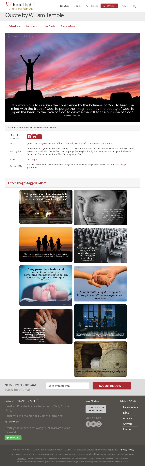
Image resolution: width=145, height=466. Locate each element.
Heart (97, 143)
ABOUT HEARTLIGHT (21, 401)
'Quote (41, 183)
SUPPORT (12, 422)
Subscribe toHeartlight (96, 409)
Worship (70, 143)
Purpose (43, 143)
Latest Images (32, 26)
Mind (83, 143)
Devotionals (130, 407)
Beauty (51, 143)
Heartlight (32, 159)
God (36, 143)
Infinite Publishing (52, 415)
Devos (64, 5)
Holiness (60, 143)
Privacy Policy (127, 449)
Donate (13, 438)
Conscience (106, 143)
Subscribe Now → (111, 386)
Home (127, 429)
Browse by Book (68, 26)
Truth (90, 143)
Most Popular (49, 26)
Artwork (109, 5)
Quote (30, 143)
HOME (124, 5)
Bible (77, 5)
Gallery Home (15, 26)
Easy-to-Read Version (73, 454)
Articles (92, 5)
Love (77, 143)
